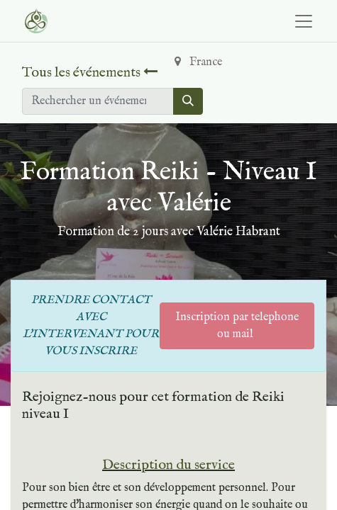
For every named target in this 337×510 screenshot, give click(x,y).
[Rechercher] (188, 101)
